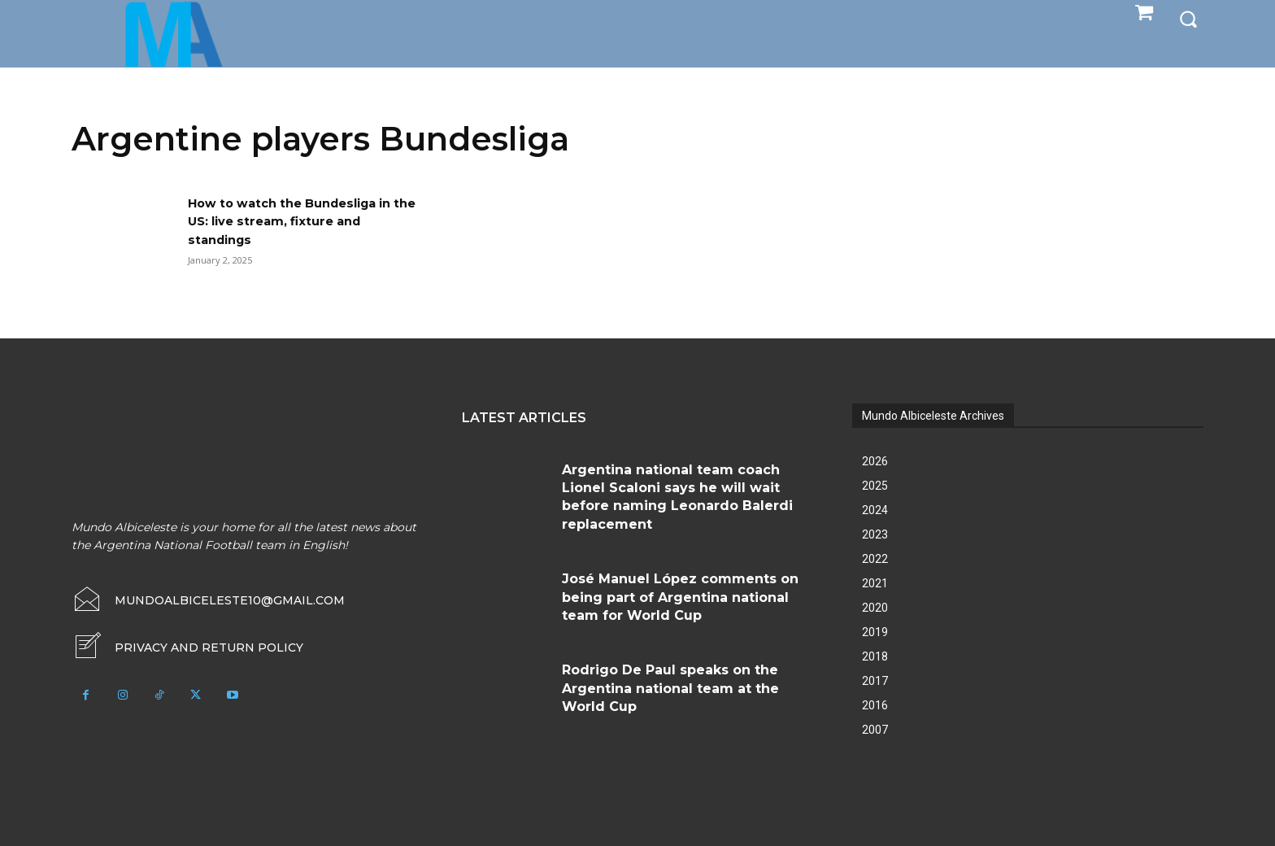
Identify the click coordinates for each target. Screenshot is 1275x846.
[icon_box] (187, 647)
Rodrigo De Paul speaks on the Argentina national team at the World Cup (670, 688)
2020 (875, 607)
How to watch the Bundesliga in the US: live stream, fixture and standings (300, 221)
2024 (875, 510)
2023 (875, 534)
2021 (875, 583)
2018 (875, 656)
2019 (875, 632)
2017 (875, 680)
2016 (875, 705)
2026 (875, 461)
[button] (1188, 17)
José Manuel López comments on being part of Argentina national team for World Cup (680, 597)
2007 (875, 729)
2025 (875, 485)
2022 (875, 558)
